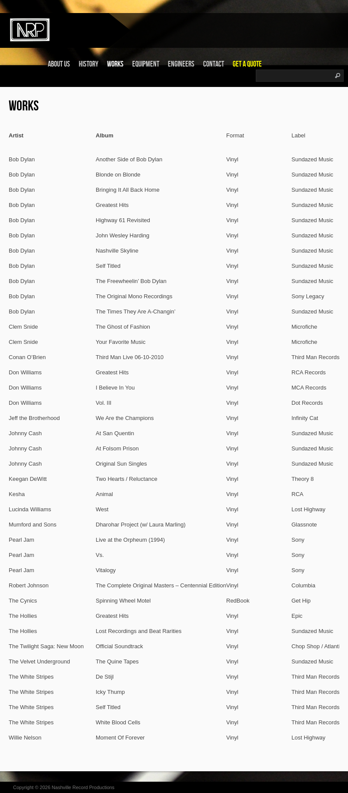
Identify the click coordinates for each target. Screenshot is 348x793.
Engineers (181, 64)
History (88, 64)
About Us (59, 64)
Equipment (145, 64)
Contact (213, 64)
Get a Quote (247, 64)
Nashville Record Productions (83, 787)
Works (115, 64)
